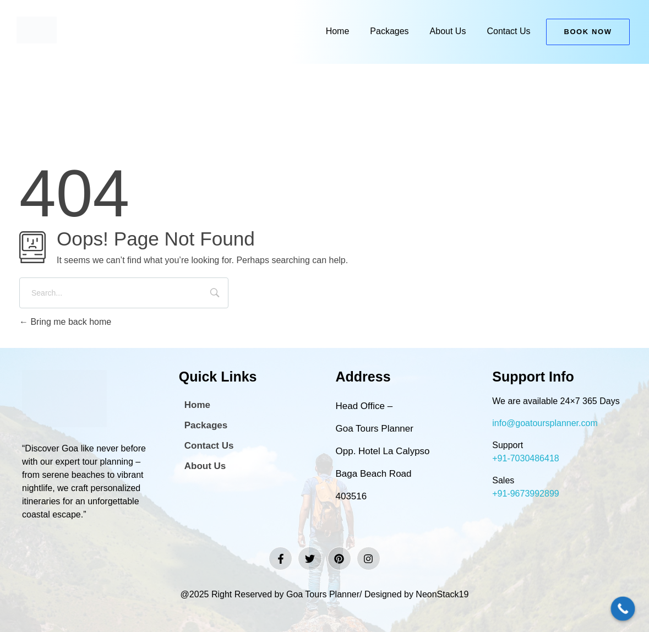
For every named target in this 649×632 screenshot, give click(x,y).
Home (338, 31)
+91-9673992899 (525, 493)
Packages (389, 31)
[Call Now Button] (623, 609)
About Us (448, 31)
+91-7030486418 (525, 458)
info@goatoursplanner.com (544, 423)
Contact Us (508, 31)
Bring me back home (65, 321)
